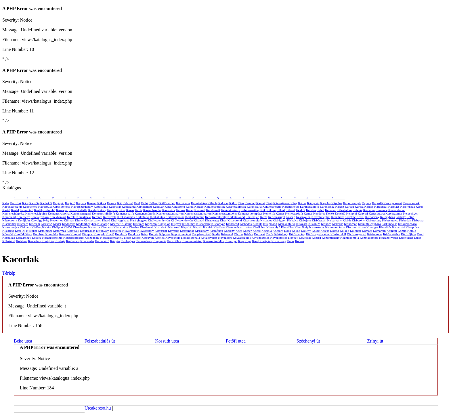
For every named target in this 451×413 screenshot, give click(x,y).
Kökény (306, 230)
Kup (241, 241)
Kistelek (20, 230)
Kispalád (186, 227)
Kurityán (265, 241)
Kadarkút (46, 203)
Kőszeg (36, 237)
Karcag (349, 206)
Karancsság (327, 206)
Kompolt (99, 234)
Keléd (320, 210)
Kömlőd (7, 234)
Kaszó (73, 210)
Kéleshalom (344, 210)
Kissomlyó (273, 227)
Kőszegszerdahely (111, 237)
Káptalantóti (144, 206)
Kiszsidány (202, 230)
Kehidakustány (230, 210)
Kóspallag (8, 237)
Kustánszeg (279, 241)
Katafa (92, 210)
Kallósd (153, 203)
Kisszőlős (385, 227)
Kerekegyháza (39, 217)
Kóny (144, 234)
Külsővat (21, 241)
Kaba (5, 203)
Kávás (130, 210)
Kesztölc (350, 217)
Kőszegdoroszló (52, 237)
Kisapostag (212, 220)
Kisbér (347, 220)
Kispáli (197, 227)
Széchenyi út (308, 341)
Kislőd (68, 227)
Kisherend (232, 223)
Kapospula (45, 206)
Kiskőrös (337, 223)
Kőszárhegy (23, 237)
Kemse (308, 213)
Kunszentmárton (191, 241)
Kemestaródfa (294, 213)
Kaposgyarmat (392, 203)
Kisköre (326, 223)
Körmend (227, 234)
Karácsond (178, 206)
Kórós (270, 234)
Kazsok (180, 210)
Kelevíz (357, 210)
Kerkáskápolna (174, 217)
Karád (190, 206)
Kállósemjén (167, 203)
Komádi (367, 230)
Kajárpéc (58, 203)
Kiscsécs (22, 223)
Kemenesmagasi (80, 213)
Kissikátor (259, 227)
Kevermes (56, 220)
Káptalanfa (128, 206)
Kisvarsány (129, 230)
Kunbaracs (73, 241)
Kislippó (57, 227)
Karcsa (359, 206)
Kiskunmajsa (10, 227)
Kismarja (94, 227)
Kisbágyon (279, 220)
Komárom (379, 230)
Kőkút (316, 230)
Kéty (46, 220)
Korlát (216, 234)
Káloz (233, 203)
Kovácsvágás (209, 237)
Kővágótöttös (278, 237)
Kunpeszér (159, 241)
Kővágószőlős (242, 237)
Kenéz (330, 213)
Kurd (255, 241)
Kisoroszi (174, 227)
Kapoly (366, 203)
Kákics (101, 203)
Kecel (190, 210)
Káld (137, 203)
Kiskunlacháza (407, 223)
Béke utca (23, 341)
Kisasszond (235, 220)
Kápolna (336, 203)
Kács (25, 203)
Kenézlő (340, 213)
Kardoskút (380, 206)
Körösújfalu (408, 234)
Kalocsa (223, 203)
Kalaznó (128, 203)
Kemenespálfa (125, 213)
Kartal (6, 210)
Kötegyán (148, 237)
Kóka (287, 230)
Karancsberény (272, 206)
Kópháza (164, 234)
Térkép (8, 273)
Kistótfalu (72, 230)
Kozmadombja (349, 237)
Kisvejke (173, 230)
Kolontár (355, 230)
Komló (402, 230)
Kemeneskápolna (36, 213)
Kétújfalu (24, 220)
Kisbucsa (417, 220)
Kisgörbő (151, 223)
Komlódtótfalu (23, 234)
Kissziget (372, 227)
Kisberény (358, 220)
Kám (241, 203)
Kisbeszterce (390, 220)
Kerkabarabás (126, 217)
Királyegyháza (120, 220)
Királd (106, 220)
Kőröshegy (281, 234)
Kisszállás (287, 227)
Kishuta (257, 223)
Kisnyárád (160, 227)
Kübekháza (406, 237)
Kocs (239, 230)
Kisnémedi (147, 227)
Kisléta (46, 227)
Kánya (302, 203)
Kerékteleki (83, 217)
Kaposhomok (411, 203)
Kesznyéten (303, 217)
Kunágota (47, 241)
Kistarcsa (8, 230)
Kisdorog (103, 223)
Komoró (64, 234)
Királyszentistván (159, 220)
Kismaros (107, 227)
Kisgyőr (176, 223)
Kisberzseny (373, 220)
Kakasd (91, 203)
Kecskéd (199, 210)
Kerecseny (23, 217)
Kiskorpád (350, 223)
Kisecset (115, 223)
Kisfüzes (138, 223)
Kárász (339, 206)
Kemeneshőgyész (13, 213)
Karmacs (394, 206)
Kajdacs (81, 203)
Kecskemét (213, 210)
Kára (168, 206)
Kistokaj (31, 230)
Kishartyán (218, 223)
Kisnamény (121, 227)
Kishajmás (188, 223)
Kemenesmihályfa (103, 213)
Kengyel (351, 213)
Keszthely (337, 217)
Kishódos (246, 223)
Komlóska (51, 234)
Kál (119, 203)
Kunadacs (34, 241)
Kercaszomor (393, 213)
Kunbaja (59, 241)
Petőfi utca (236, 341)
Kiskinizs (314, 223)
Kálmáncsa (183, 203)
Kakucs (111, 203)
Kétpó (410, 217)
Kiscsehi (34, 223)
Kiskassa (301, 223)
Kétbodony (372, 217)
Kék (262, 210)
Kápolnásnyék (352, 203)
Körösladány (297, 234)
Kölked (344, 230)
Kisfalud (126, 223)
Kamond (249, 203)
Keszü (360, 217)
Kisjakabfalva (286, 223)
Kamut (260, 203)
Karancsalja (254, 206)
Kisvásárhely (145, 230)
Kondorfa (121, 234)
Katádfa (82, 210)
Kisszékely (301, 227)
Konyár (153, 234)
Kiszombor (187, 230)
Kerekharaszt (57, 217)
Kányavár (313, 203)
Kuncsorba (87, 241)
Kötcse (136, 237)
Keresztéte (109, 217)
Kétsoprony (9, 220)
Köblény (229, 230)
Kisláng (36, 227)
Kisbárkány (334, 220)
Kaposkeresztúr (12, 206)
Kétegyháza (387, 217)
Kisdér (57, 223)
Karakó (198, 206)
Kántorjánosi (281, 203)
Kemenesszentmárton (170, 213)
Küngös (115, 241)
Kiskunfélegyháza (369, 223)
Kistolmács (45, 230)
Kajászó (70, 203)
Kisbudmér (9, 223)
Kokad (296, 230)
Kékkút (300, 210)
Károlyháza (407, 206)
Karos (419, 206)
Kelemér (330, 210)
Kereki (71, 217)
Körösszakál (338, 234)
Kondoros (134, 234)
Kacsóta (34, 203)
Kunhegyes (128, 241)
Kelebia (311, 210)
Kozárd (316, 237)
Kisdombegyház (86, 223)
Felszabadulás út (100, 341)
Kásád (15, 210)
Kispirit (208, 227)
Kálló (144, 203)
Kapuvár (158, 206)
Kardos (369, 206)
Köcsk (257, 230)
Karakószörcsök (215, 206)
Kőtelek (159, 237)
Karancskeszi (290, 206)
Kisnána (134, 227)
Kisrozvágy (244, 227)
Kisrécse (231, 227)
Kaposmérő (30, 206)
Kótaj (127, 237)
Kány (294, 203)
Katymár (112, 210)
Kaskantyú (26, 210)
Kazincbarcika (152, 210)
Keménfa (269, 213)
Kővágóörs (225, 237)
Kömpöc (87, 234)
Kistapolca (412, 227)
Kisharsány (203, 223)
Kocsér (247, 230)
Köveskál (305, 237)
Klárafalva (216, 230)
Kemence (382, 210)
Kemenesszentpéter (224, 213)
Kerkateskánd (236, 217)
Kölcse (324, 230)
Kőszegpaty (92, 237)
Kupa (247, 241)
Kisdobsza (68, 223)
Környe (238, 234)
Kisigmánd (270, 223)
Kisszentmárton (335, 227)
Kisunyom (102, 230)
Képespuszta (377, 213)
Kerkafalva (142, 217)
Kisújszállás (87, 230)
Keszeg (290, 217)
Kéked (280, 210)
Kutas (290, 241)
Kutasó (299, 241)
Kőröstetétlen (391, 234)
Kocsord (278, 230)
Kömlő (411, 230)
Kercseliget (410, 213)
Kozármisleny (331, 237)
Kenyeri (363, 213)
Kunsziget (231, 241)
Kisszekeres (316, 227)
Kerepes (97, 217)
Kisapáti (199, 220)
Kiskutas (25, 227)
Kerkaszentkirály (216, 217)
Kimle (79, 220)
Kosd (420, 234)
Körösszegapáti (356, 234)
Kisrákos (219, 227)
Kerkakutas (157, 217)
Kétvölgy (36, 220)
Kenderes (319, 213)
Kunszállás (174, 241)
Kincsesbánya (92, 220)
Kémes (280, 213)
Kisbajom (305, 220)
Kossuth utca (167, 341)
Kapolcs (325, 203)
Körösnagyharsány (317, 234)
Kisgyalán (164, 223)
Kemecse (369, 210)
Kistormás (59, 230)
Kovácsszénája (190, 237)
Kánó (269, 203)
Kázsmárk (168, 210)
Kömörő (75, 234)
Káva (122, 210)
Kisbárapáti (319, 220)
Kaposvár (115, 206)
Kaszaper (62, 210)
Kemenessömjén (145, 213)
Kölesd (334, 230)
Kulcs (417, 237)
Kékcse (271, 210)
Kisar (223, 220)
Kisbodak (405, 220)
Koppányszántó (181, 234)
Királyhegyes (138, 220)
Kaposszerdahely (82, 206)
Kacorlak (15, 203)
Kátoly (102, 210)
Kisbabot (266, 220)
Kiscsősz (46, 223)
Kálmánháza (199, 203)
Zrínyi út (375, 341)
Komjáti (392, 230)
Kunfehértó (102, 241)
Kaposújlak (100, 206)
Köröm (248, 234)
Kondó (110, 234)
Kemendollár (396, 210)
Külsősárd (8, 241)
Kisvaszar (161, 230)
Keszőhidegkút (321, 217)
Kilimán (69, 220)
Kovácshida (172, 237)
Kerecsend (9, 217)
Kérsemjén (252, 217)
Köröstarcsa (374, 234)
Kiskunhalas (389, 223)
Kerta (263, 217)
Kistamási (398, 227)
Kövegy (293, 237)
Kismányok (80, 227)
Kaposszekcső (61, 206)
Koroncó (259, 234)
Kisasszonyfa (251, 220)
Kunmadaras (144, 241)
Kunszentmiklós (213, 241)
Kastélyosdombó (44, 210)
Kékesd (290, 210)
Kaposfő (377, 203)
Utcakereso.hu (98, 408)
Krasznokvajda (388, 237)
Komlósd (38, 234)
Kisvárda (116, 230)
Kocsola (266, 230)
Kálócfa (212, 203)
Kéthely (401, 217)
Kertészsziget (276, 217)
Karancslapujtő (309, 206)
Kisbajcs (292, 220)
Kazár (138, 210)
